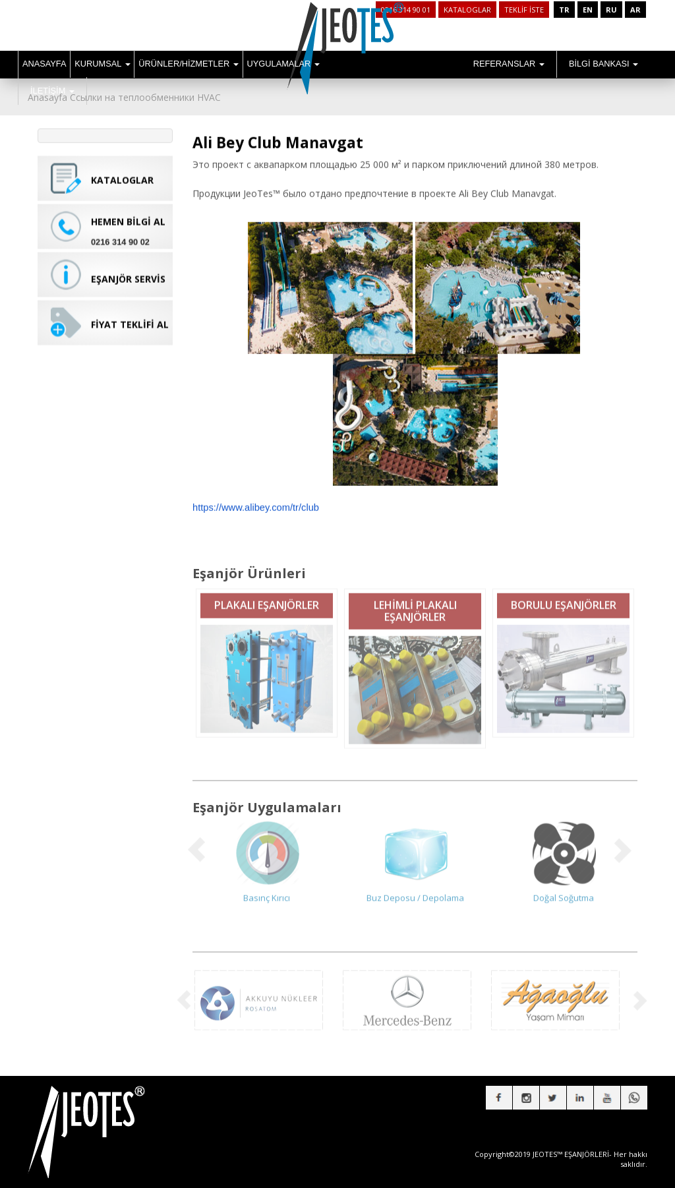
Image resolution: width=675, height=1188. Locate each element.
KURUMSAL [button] (102, 64)
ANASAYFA (44, 64)
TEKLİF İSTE (524, 10)
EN (588, 10)
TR (564, 10)
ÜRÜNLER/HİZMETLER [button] (188, 64)
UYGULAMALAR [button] (283, 64)
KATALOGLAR (467, 10)
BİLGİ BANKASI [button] (603, 64)
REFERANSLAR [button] (508, 64)
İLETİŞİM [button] (52, 91)
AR (635, 10)
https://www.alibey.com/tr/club (255, 497)
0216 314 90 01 (405, 10)
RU (611, 10)
